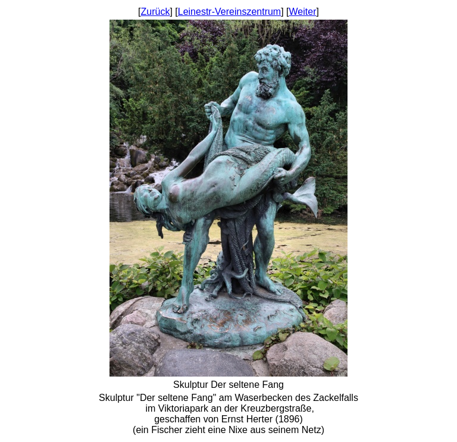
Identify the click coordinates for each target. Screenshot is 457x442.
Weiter (303, 12)
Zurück (155, 12)
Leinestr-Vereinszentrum (229, 12)
